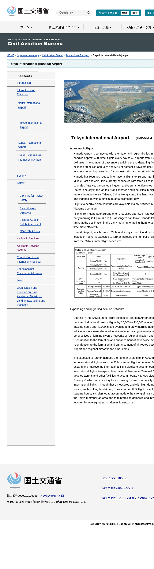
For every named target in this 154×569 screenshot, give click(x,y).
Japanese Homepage (28, 55)
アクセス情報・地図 (52, 496)
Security (22, 175)
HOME (10, 55)
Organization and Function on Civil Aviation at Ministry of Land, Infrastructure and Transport (31, 296)
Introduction (24, 82)
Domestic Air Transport (77, 55)
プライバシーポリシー (115, 479)
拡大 (135, 13)
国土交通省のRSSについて (118, 489)
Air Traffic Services (28, 238)
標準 (124, 13)
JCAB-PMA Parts (30, 231)
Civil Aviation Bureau (52, 55)
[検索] (70, 13)
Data (20, 280)
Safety (20, 182)
